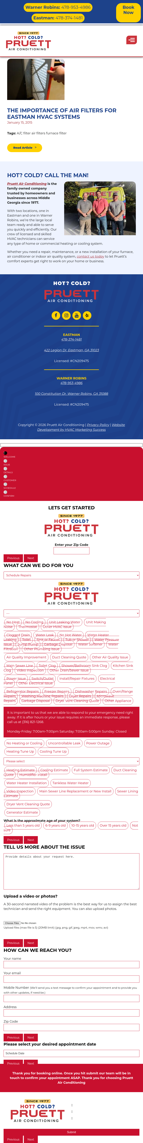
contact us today (90, 257)
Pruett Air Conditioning (27, 184)
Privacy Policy (98, 425)
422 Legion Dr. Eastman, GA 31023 (71, 351)
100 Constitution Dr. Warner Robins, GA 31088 (71, 394)
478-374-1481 (84, 6)
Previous (13, 558)
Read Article (24, 148)
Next (30, 558)
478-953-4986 (38, 6)
